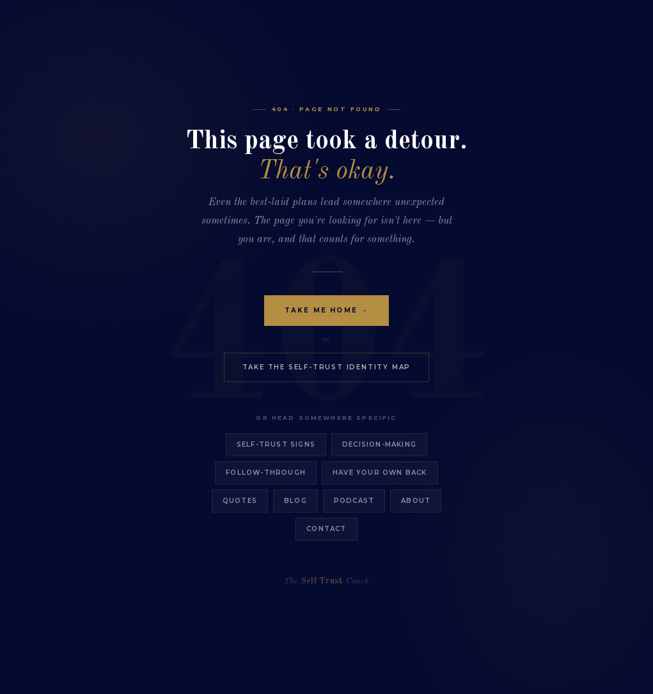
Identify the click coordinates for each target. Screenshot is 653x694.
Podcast (354, 501)
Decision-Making (379, 444)
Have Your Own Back (380, 472)
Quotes (240, 501)
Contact (326, 529)
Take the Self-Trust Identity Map (326, 367)
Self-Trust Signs (276, 444)
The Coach (326, 581)
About (415, 501)
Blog (295, 501)
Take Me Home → (327, 310)
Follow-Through (266, 472)
